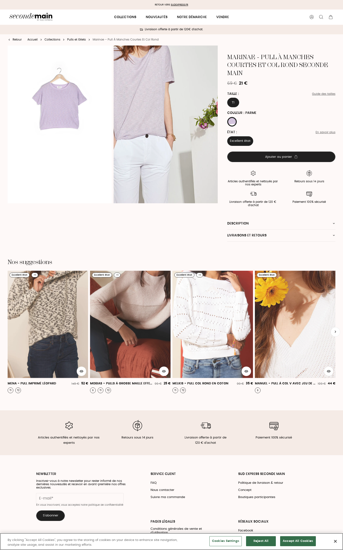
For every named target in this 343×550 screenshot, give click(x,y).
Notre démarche (192, 17)
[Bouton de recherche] (321, 17)
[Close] (335, 541)
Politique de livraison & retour (260, 482)
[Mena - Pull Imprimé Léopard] (48, 332)
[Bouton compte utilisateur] (311, 17)
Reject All (260, 541)
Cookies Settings (225, 541)
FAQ (153, 482)
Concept (245, 490)
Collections (125, 17)
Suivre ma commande (168, 497)
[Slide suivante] (335, 332)
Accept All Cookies (298, 541)
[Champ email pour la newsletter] (79, 498)
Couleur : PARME (241, 113)
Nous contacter (162, 490)
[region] (171, 541)
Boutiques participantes (256, 497)
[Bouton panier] (330, 17)
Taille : (233, 94)
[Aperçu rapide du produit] (81, 371)
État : (232, 132)
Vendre (222, 17)
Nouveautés (156, 17)
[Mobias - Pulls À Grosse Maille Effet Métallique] (130, 332)
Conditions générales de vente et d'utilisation (176, 530)
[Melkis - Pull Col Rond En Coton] (212, 332)
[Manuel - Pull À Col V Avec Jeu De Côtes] (295, 332)
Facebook (245, 530)
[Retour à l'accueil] (31, 17)
